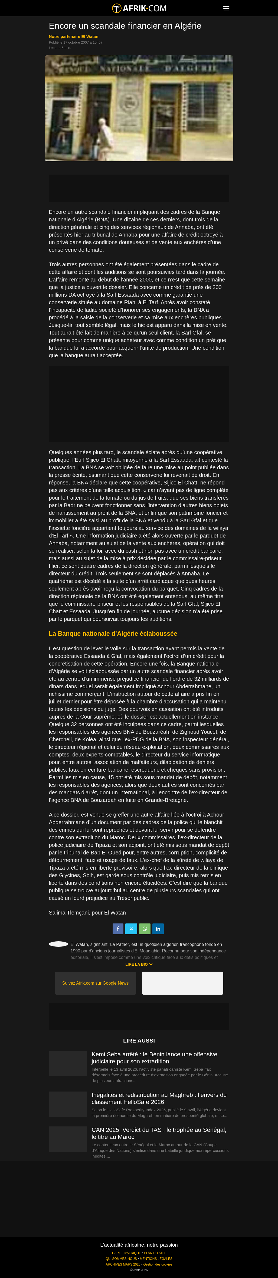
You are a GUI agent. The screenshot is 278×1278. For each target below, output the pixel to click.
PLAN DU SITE (155, 1253)
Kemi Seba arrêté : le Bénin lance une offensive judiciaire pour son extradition (154, 1058)
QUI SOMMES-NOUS (121, 1259)
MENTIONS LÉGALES (156, 1259)
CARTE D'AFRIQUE (126, 1253)
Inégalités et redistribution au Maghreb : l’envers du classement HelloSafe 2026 (159, 1098)
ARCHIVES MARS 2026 (123, 1264)
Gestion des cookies (157, 1264)
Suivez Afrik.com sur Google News (95, 983)
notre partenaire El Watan (74, 36)
